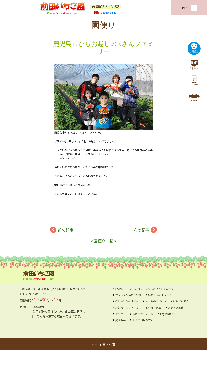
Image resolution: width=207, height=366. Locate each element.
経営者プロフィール (127, 324)
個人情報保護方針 (143, 336)
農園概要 (120, 336)
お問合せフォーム (142, 330)
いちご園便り (181, 317)
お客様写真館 (153, 324)
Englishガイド (168, 330)
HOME (119, 305)
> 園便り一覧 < (103, 257)
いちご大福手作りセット (162, 311)
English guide (105, 12)
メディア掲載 (175, 324)
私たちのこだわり (155, 317)
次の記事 (141, 246)
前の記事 (65, 246)
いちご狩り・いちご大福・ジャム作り (152, 305)
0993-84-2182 (37, 310)
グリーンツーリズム (126, 317)
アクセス (120, 330)
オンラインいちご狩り (128, 311)
